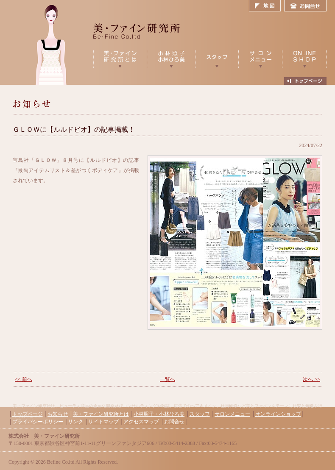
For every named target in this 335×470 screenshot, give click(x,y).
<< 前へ (23, 379)
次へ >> (311, 379)
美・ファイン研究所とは (101, 414)
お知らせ (57, 414)
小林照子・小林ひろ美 (159, 414)
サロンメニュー (232, 414)
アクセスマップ (141, 422)
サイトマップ (103, 422)
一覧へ (167, 379)
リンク (75, 422)
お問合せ (305, 6)
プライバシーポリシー (37, 422)
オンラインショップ (278, 414)
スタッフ (200, 414)
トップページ (27, 414)
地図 (266, 6)
